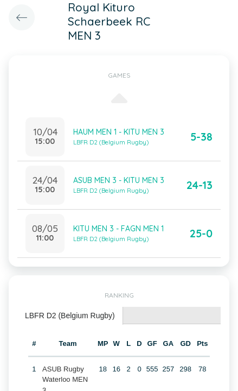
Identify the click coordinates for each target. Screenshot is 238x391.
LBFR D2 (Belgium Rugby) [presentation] (70, 315)
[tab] (70, 316)
